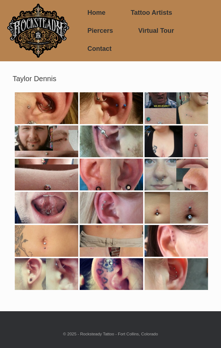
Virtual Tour (156, 30)
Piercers (100, 30)
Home (96, 12)
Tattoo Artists (151, 12)
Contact (99, 48)
